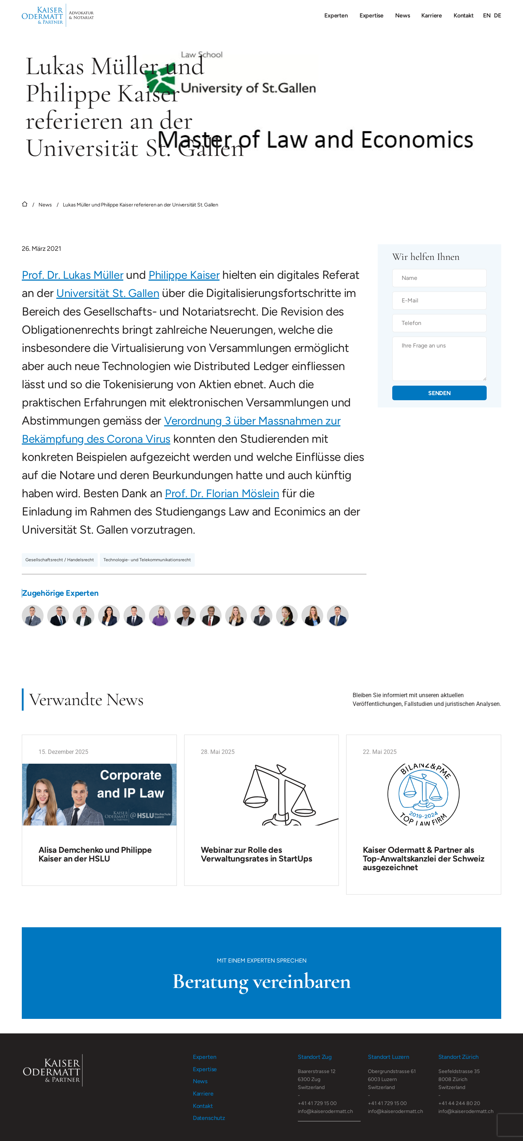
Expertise (372, 15)
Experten (336, 15)
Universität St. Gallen (150, 293)
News (402, 15)
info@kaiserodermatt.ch (325, 1111)
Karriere (431, 15)
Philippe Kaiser (191, 275)
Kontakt (464, 15)
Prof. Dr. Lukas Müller (75, 275)
